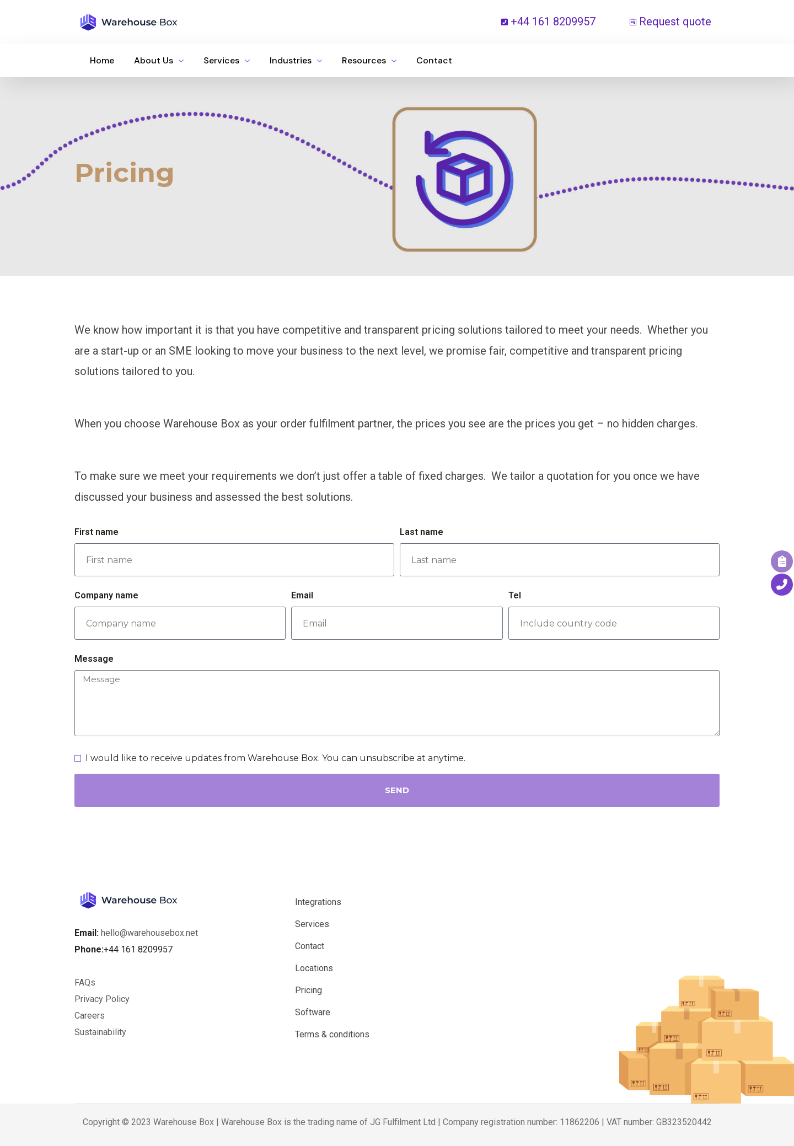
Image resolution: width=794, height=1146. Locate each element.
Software (312, 1012)
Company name (106, 595)
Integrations (318, 902)
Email (302, 595)
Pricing (308, 990)
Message (94, 659)
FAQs (84, 982)
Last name (421, 532)
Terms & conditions (332, 1034)
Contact (309, 946)
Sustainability (100, 1032)
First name (96, 532)
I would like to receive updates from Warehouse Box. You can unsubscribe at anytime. (275, 758)
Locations (314, 968)
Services (312, 924)
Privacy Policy (102, 999)
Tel (514, 595)
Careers (90, 1015)
